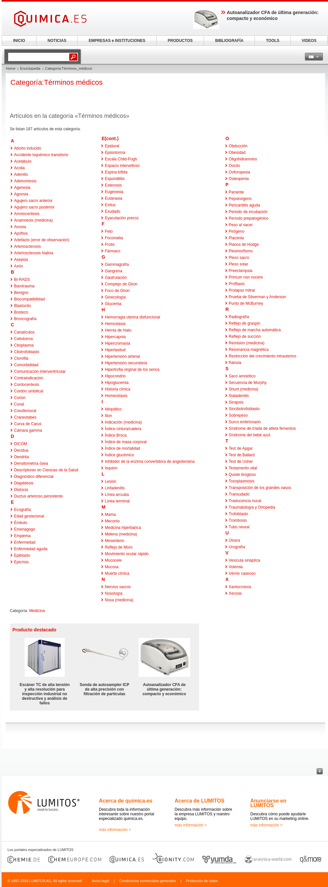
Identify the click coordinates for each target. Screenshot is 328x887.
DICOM (20, 444)
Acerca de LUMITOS (200, 801)
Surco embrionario (245, 422)
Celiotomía (23, 338)
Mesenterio (114, 540)
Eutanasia (113, 198)
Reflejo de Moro (119, 547)
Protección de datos (202, 881)
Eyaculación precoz (122, 218)
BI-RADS (22, 279)
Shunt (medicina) (243, 389)
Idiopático (113, 409)
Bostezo (21, 312)
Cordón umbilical (28, 391)
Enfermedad (24, 542)
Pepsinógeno (240, 198)
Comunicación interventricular (40, 371)
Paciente (236, 192)
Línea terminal (117, 501)
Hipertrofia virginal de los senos (132, 369)
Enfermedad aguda (30, 549)
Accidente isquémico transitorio (41, 155)
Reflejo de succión (245, 336)
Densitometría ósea (31, 463)
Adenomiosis (25, 181)
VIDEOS (309, 40)
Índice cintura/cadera (123, 428)
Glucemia (113, 303)
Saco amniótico (242, 376)
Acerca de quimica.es (125, 801)
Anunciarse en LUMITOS (268, 803)
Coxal (19, 404)
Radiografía (239, 317)
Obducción (238, 146)
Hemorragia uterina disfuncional (132, 317)
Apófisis (21, 233)
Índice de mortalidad (122, 448)
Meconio (112, 521)
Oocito (234, 165)
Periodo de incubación (248, 211)
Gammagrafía (117, 264)
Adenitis (21, 174)
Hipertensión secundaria (126, 363)
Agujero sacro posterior (34, 207)
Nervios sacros (118, 587)
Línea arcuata (117, 494)
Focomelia (114, 238)
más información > (115, 829)
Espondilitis (115, 178)
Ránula (235, 362)
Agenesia (22, 187)
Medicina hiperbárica (123, 527)
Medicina (37, 610)
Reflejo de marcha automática (255, 330)
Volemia (236, 567)
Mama (110, 514)
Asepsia (21, 259)
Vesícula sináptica (244, 560)
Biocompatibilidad (29, 299)
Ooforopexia (239, 172)
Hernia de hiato (118, 330)
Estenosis (113, 185)
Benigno (21, 292)
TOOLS (272, 40)
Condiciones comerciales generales (147, 881)
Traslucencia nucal (245, 500)
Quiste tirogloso (242, 474)
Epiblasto (22, 555)
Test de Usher (241, 461)
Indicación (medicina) (123, 422)
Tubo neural (239, 527)
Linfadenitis (115, 488)
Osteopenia (239, 178)
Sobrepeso (238, 415)
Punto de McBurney (246, 303)
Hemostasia (115, 323)
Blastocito (22, 305)
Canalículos (24, 332)
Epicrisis (21, 562)
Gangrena (113, 271)
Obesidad (237, 152)
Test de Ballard (242, 455)
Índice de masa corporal (126, 442)
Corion (19, 397)
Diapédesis (23, 483)
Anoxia (20, 227)
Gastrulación (116, 277)
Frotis (110, 244)
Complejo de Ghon (121, 284)
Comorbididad (26, 365)
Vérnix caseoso (242, 573)
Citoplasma (24, 345)
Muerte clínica (117, 573)
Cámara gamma (28, 430)
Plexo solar (238, 264)
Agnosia (21, 194)
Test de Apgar (241, 448)
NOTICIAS (57, 40)
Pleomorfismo (241, 251)
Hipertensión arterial (122, 356)
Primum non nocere (246, 277)
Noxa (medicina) (119, 600)
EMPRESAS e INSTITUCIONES (117, 40)
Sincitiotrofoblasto (244, 409)
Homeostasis (116, 395)
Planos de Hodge (244, 244)
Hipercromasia (117, 343)
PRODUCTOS (180, 40)
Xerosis (235, 593)
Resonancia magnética (249, 349)
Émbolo (20, 522)
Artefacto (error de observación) (41, 240)
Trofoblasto (238, 514)
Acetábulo (22, 161)
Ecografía (22, 509)
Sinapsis (236, 402)
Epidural (112, 146)
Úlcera (234, 540)
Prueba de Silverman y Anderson (257, 297)
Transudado (239, 494)
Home (10, 68)
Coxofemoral (25, 410)
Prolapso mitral (242, 290)
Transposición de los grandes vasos (260, 487)
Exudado (112, 211)
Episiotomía (115, 152)
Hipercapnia (115, 337)
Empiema (22, 536)
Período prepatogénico (248, 218)
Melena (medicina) (121, 534)
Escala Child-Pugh (121, 159)
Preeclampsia (241, 270)
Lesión (110, 481)
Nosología (113, 593)
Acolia (19, 168)
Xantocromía (240, 587)
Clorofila (21, 358)
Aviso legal (100, 881)
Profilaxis (237, 283)
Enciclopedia (30, 68)
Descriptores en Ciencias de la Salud (46, 470)
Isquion (111, 468)
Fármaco (112, 251)
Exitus (110, 205)
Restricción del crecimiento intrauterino (262, 356)
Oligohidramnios (243, 159)
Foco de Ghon (117, 290)
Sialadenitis (239, 395)
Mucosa (111, 567)
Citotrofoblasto (26, 352)
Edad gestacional (29, 516)
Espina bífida (116, 172)
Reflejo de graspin (244, 323)
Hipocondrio (115, 376)
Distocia (21, 489)
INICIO (19, 40)
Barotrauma (24, 286)
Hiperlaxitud (115, 350)
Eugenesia (114, 192)
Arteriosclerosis (27, 246)
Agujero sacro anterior (33, 200)
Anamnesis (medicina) (33, 220)
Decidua (21, 450)
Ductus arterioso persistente (38, 496)
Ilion (108, 415)
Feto (109, 231)
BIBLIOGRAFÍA (229, 40)
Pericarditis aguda (244, 205)
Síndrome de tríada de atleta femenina (262, 428)
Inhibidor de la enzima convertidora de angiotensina (150, 461)
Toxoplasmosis (242, 481)
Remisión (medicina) (246, 343)
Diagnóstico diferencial (34, 476)
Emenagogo (24, 529)
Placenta (236, 238)
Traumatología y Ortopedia (252, 507)
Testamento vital (243, 468)
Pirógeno (236, 231)
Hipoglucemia (117, 382)
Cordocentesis (26, 384)
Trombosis (238, 520)
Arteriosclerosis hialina (33, 253)
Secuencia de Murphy (248, 382)
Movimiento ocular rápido (126, 554)
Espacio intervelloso (122, 165)
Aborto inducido (27, 148)
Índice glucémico (119, 455)
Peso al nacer (241, 225)
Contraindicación (28, 378)
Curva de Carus (27, 424)
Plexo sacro (239, 257)
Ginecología (115, 297)
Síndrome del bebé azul (249, 435)
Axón (18, 266)
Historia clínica (117, 389)
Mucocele (113, 560)
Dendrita (21, 457)
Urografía (237, 547)
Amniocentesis (26, 213)
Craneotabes (25, 417)
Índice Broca (116, 435)
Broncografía (25, 319)
